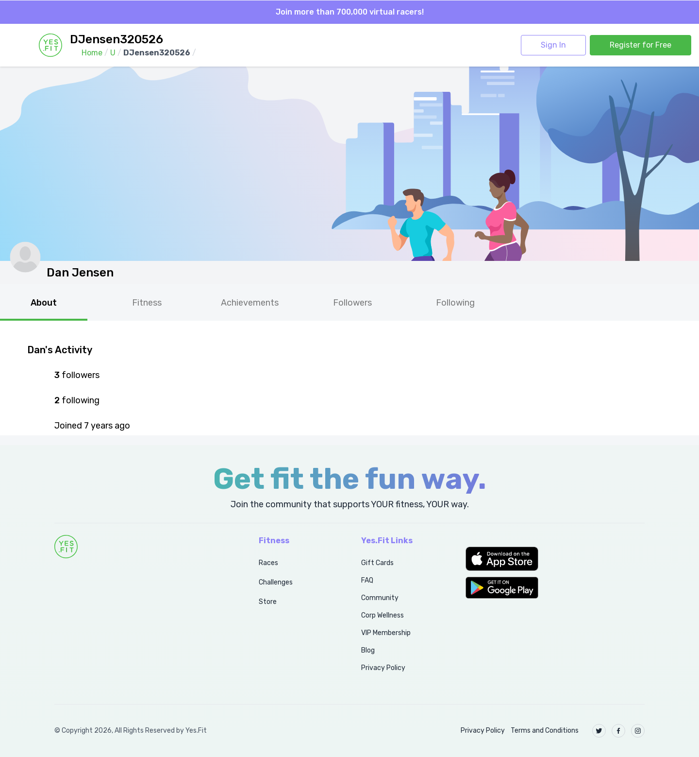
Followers (352, 302)
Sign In (553, 45)
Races (268, 563)
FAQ (367, 580)
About (44, 302)
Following (455, 302)
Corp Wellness (382, 615)
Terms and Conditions (545, 730)
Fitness (147, 302)
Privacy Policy (383, 668)
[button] (555, 559)
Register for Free (640, 45)
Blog (368, 650)
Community (380, 598)
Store (268, 602)
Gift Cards (377, 563)
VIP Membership (386, 633)
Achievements (250, 302)
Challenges (276, 582)
